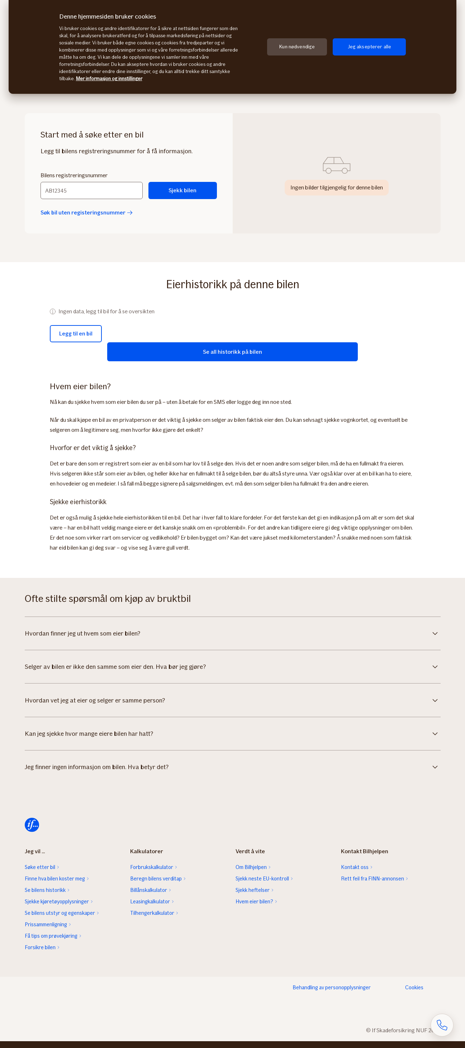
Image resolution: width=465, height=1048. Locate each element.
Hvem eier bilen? (254, 908)
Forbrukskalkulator (151, 874)
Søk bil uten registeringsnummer (87, 212)
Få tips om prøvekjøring (51, 943)
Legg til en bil (75, 333)
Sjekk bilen (182, 190)
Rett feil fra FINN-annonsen (372, 885)
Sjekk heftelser (253, 897)
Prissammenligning (46, 931)
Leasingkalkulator (150, 908)
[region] (232, 47)
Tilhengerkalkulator (152, 920)
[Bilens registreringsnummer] (92, 190)
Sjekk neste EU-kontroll (262, 885)
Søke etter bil (40, 874)
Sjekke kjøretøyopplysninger (57, 908)
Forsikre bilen (40, 954)
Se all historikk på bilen (232, 350)
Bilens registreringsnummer (74, 175)
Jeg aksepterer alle (370, 47)
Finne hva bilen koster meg (55, 885)
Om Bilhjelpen (251, 874)
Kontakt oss (355, 874)
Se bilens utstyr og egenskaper (60, 920)
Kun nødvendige (297, 47)
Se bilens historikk (45, 897)
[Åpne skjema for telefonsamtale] (442, 1025)
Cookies (414, 994)
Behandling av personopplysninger (332, 994)
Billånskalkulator (148, 897)
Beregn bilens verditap (156, 885)
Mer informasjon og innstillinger (109, 79)
